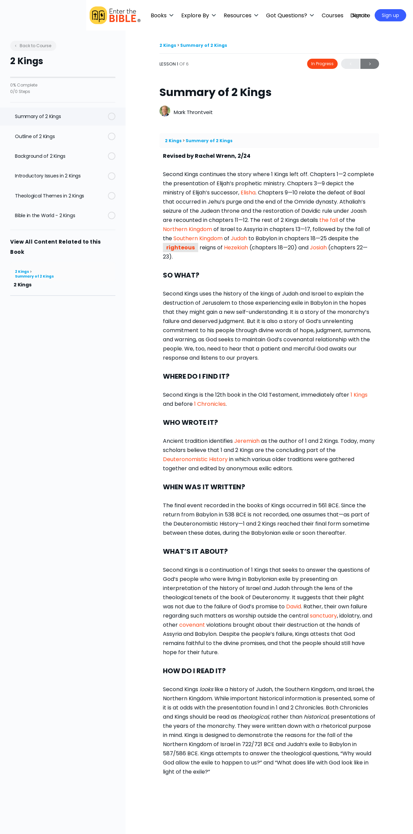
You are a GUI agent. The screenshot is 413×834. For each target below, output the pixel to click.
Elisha (248, 192)
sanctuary (323, 616)
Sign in (360, 15)
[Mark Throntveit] (164, 112)
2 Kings (22, 271)
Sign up (390, 15)
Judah (239, 238)
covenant (192, 625)
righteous (180, 247)
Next (369, 64)
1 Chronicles (210, 404)
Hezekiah (236, 247)
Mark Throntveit (193, 112)
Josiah (318, 247)
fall (334, 220)
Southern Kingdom (198, 238)
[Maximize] (337, 15)
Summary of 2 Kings (34, 276)
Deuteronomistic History (195, 459)
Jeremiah (247, 441)
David (293, 606)
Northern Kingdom (187, 229)
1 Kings (359, 395)
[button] (202, 15)
